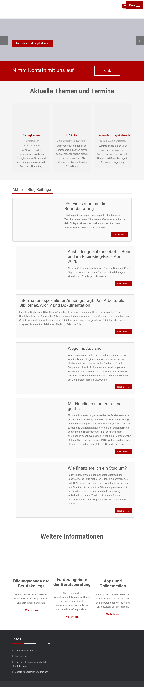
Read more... (120, 234)
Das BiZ (72, 135)
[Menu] (134, 5)
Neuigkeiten (31, 135)
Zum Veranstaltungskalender (32, 43)
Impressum (20, 656)
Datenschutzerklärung (26, 650)
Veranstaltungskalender (112, 135)
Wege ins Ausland (85, 348)
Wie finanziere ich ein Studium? (97, 468)
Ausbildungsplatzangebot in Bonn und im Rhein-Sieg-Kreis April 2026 (100, 256)
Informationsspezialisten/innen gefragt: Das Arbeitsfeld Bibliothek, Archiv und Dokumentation (71, 303)
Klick (107, 70)
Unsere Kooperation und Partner (31, 672)
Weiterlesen (31, 610)
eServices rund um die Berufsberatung (85, 206)
